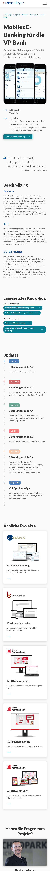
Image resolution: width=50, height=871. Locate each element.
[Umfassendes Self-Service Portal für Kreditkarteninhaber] (25, 615)
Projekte (16, 14)
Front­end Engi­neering (15, 323)
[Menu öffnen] (44, 4)
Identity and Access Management (20, 307)
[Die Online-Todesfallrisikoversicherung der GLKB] (25, 672)
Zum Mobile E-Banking (15, 136)
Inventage (7, 14)
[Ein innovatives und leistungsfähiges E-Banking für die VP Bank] (25, 557)
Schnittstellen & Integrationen (19, 313)
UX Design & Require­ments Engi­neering (19, 329)
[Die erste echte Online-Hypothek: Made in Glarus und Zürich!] (25, 785)
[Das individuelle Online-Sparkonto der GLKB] (25, 730)
